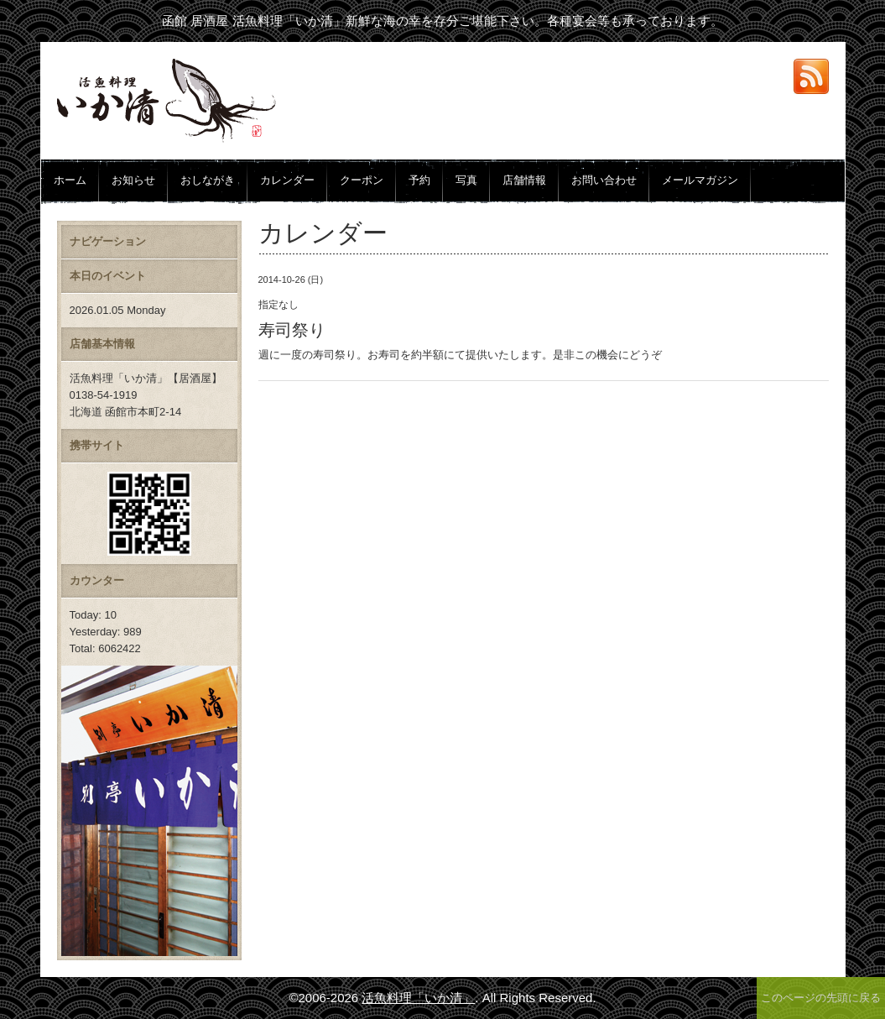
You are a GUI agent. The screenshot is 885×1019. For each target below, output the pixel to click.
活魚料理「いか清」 (418, 997)
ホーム (70, 180)
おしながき (207, 180)
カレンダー (287, 180)
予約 (419, 180)
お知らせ (133, 180)
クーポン (361, 180)
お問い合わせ (604, 180)
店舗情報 (524, 180)
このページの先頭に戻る (821, 997)
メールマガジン (700, 180)
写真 (466, 180)
